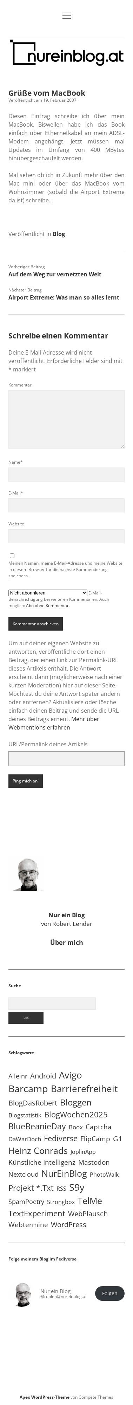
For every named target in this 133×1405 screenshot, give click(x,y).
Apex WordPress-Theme (44, 1397)
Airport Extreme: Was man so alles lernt (63, 297)
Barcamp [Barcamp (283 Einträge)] (28, 1088)
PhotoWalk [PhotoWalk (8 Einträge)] (104, 1174)
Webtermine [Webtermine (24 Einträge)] (28, 1224)
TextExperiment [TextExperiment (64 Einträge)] (36, 1213)
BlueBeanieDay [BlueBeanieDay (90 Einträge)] (37, 1126)
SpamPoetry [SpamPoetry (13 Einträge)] (26, 1201)
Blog (59, 234)
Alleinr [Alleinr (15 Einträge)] (17, 1076)
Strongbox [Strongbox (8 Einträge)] (61, 1202)
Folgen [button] (110, 1293)
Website (16, 524)
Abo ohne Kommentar (47, 606)
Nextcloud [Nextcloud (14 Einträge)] (23, 1174)
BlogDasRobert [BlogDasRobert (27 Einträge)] (32, 1103)
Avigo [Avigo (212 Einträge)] (70, 1075)
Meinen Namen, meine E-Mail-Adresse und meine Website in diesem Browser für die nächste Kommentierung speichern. (65, 569)
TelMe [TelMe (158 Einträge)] (90, 1200)
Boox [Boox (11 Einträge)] (76, 1127)
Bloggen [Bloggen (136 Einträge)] (76, 1102)
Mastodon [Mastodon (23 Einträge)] (94, 1162)
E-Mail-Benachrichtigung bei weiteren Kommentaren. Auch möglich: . (58, 599)
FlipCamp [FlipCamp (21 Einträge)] (95, 1138)
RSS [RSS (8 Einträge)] (61, 1188)
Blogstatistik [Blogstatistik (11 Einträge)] (24, 1115)
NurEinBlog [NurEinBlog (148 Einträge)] (64, 1173)
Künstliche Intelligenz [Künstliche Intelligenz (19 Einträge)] (41, 1162)
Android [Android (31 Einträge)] (43, 1076)
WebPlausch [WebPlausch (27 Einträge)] (88, 1213)
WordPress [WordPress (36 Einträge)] (68, 1224)
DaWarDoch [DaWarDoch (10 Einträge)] (24, 1139)
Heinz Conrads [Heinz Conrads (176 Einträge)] (38, 1150)
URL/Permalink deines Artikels (48, 744)
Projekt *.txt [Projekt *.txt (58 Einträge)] (31, 1188)
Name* (15, 462)
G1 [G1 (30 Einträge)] (117, 1138)
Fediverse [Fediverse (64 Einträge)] (61, 1138)
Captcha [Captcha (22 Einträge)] (99, 1126)
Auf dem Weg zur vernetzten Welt (54, 274)
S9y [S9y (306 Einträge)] (77, 1187)
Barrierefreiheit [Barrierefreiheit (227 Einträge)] (84, 1088)
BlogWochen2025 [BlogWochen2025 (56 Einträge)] (76, 1114)
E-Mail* (15, 493)
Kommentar (20, 385)
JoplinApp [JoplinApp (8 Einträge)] (83, 1152)
